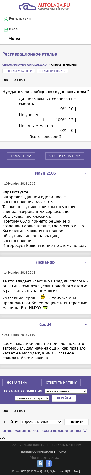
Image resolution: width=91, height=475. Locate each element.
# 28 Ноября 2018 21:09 (18, 335)
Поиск (62, 452)
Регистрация (20, 19)
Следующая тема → (52, 70)
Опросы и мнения (64, 65)
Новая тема (21, 156)
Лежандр (45, 262)
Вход (13, 29)
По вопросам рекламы (37, 452)
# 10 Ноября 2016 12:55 (18, 183)
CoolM (45, 324)
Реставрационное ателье (29, 54)
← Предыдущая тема (18, 70)
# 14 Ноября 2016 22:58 (18, 272)
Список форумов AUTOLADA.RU (24, 65)
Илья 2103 (45, 173)
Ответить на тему (64, 156)
